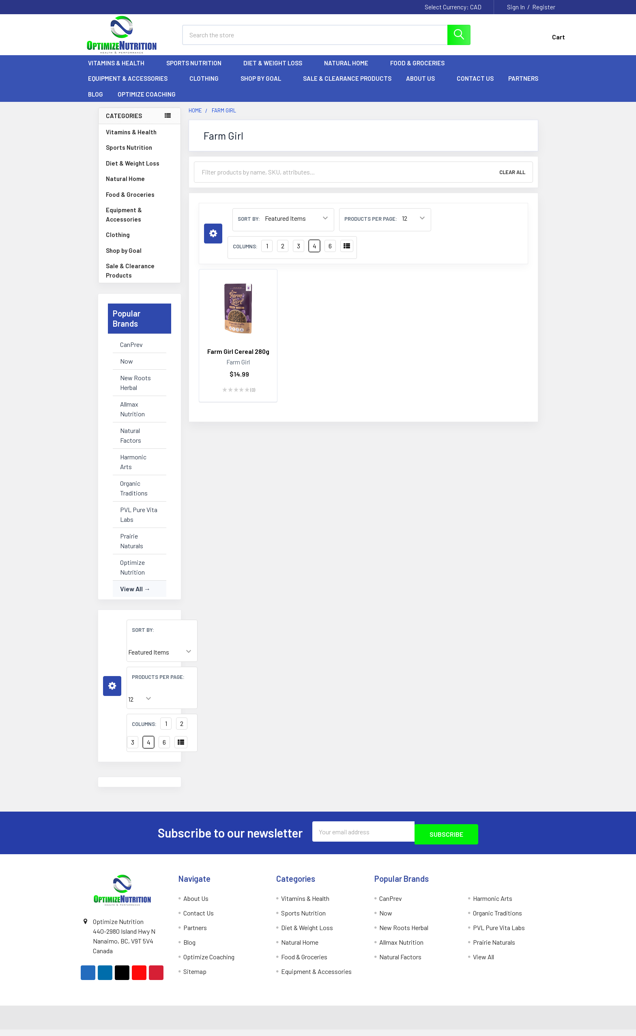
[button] (112, 693)
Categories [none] (124, 123)
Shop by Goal (264, 85)
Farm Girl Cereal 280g (238, 358)
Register (543, 7)
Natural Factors (130, 442)
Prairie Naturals (131, 548)
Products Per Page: (158, 684)
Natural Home (350, 70)
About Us (424, 85)
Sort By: (143, 637)
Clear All (512, 179)
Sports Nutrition (197, 70)
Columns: (144, 731)
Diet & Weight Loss (276, 70)
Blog (95, 101)
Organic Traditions (134, 495)
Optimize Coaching (147, 101)
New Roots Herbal (135, 389)
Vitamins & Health (120, 70)
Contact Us (475, 85)
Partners (527, 85)
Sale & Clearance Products (347, 85)
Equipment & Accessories (131, 85)
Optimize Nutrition (132, 574)
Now (126, 368)
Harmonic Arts (133, 469)
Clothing (207, 85)
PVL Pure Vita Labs (138, 521)
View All (131, 596)
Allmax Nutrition (132, 416)
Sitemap (194, 976)
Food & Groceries (421, 70)
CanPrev (131, 351)
